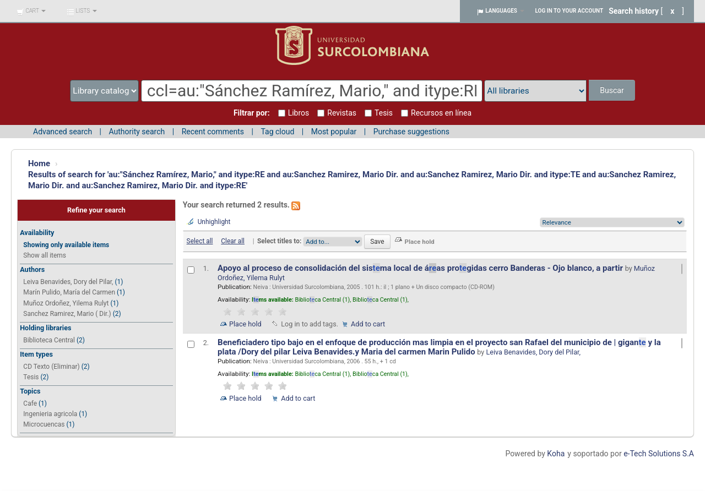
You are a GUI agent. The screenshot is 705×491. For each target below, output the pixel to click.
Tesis (31, 377)
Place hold (245, 324)
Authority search (137, 131)
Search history (634, 11)
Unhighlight (214, 222)
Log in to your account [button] (569, 11)
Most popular (334, 131)
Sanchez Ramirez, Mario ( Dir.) (67, 314)
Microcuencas (43, 424)
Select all (200, 241)
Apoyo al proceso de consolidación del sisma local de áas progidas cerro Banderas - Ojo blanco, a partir (421, 268)
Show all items (44, 255)
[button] (31, 11)
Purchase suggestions (411, 131)
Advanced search (62, 131)
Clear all (233, 241)
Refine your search (96, 210)
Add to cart (368, 324)
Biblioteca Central (49, 340)
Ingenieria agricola (50, 414)
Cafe (30, 403)
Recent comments (213, 131)
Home (39, 163)
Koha (556, 453)
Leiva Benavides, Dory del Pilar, (68, 282)
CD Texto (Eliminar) (51, 366)
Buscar (611, 90)
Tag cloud (277, 131)
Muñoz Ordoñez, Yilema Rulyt (66, 303)
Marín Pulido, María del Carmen (69, 292)
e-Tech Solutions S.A (658, 453)
